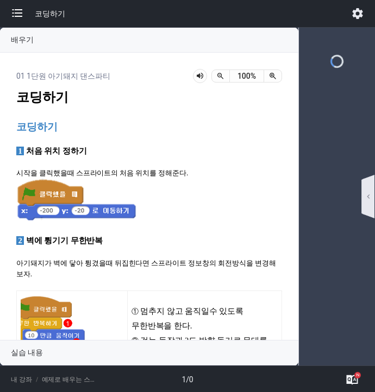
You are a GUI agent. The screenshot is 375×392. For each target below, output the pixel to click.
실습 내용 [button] (27, 352)
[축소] (220, 76)
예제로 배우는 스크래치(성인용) (70, 379)
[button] (23, 14)
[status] (246, 76)
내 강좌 (21, 379)
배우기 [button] (22, 39)
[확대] (273, 76)
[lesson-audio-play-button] (200, 76)
